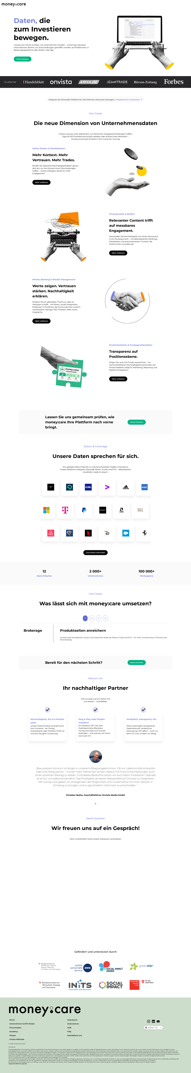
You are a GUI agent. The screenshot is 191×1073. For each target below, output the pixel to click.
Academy (13, 1031)
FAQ (69, 1031)
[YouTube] (158, 1021)
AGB (69, 1028)
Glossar (12, 1035)
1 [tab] (85, 618)
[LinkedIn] (153, 1021)
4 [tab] (105, 618)
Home (12, 1020)
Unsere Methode (16, 1039)
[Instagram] (148, 1021)
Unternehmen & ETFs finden (22, 1024)
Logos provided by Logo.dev (18, 1063)
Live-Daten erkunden (95, 552)
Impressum (72, 1020)
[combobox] (151, 1027)
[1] (95, 803)
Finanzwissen (15, 1028)
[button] (161, 1027)
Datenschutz (73, 1024)
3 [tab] (98, 618)
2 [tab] (91, 618)
